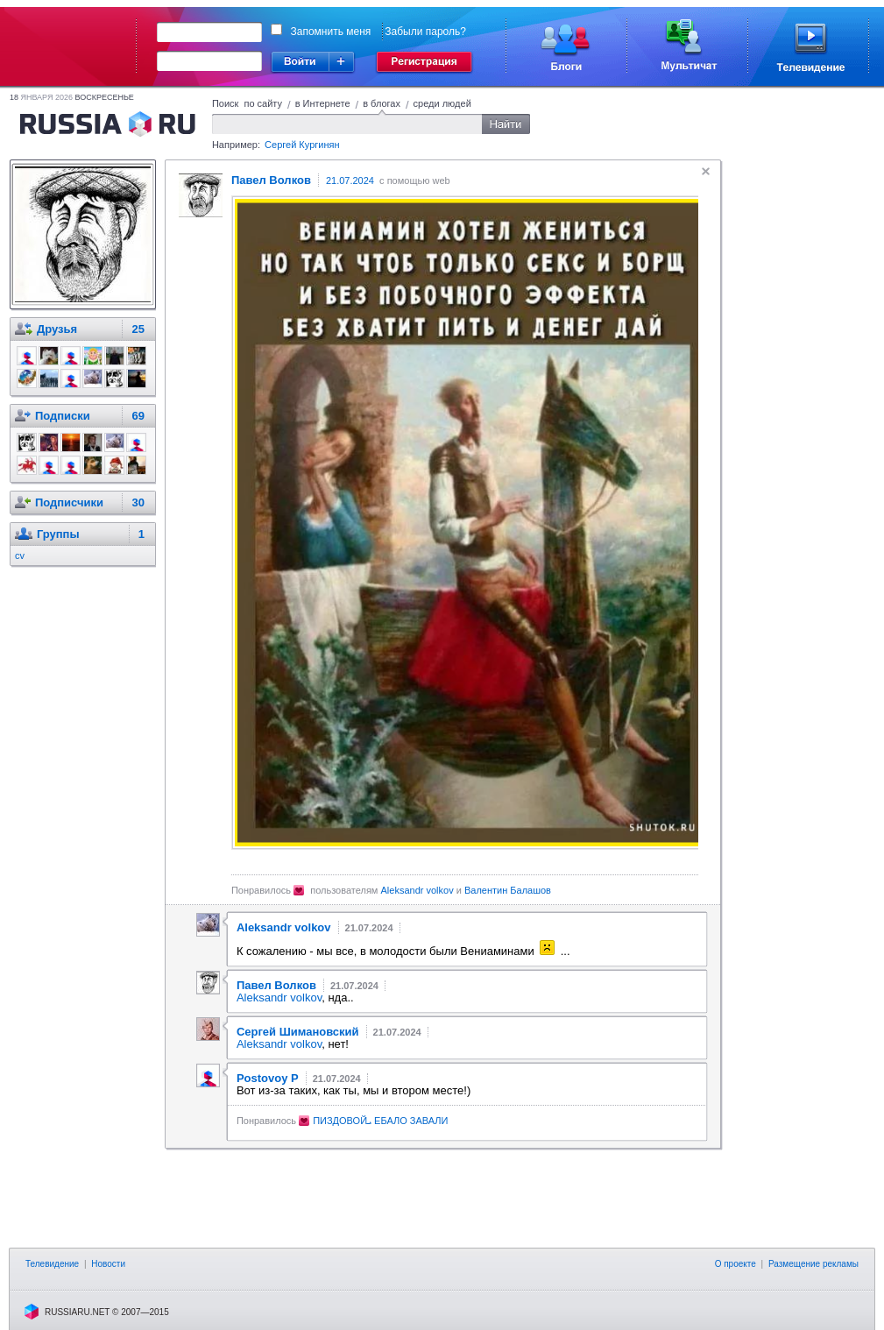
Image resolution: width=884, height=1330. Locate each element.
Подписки (62, 415)
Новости (108, 1264)
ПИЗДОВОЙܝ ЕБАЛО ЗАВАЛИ (380, 1120)
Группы (58, 534)
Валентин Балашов (507, 890)
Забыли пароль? (425, 31)
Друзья (57, 329)
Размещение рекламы (813, 1264)
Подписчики (69, 502)
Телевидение (52, 1264)
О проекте (735, 1264)
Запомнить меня (331, 31)
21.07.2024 (350, 180)
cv (20, 555)
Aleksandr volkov (417, 890)
